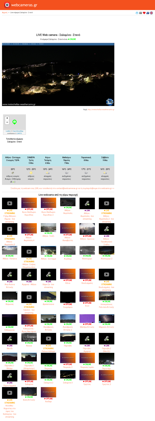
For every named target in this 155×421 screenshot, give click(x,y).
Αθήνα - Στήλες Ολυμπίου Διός (29, 259)
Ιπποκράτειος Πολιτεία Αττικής (106, 301)
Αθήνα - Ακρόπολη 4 (29, 234)
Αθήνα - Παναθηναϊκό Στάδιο (106, 237)
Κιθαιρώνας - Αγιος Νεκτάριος (29, 325)
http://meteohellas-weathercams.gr (101, 110)
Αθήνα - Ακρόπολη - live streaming (87, 211)
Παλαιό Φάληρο (48, 345)
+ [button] (7, 118)
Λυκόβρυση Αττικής (48, 324)
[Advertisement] (58, 24)
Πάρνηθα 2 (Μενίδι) (106, 345)
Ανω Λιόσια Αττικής (9, 280)
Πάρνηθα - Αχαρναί (87, 345)
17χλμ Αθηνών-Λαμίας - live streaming (9, 212)
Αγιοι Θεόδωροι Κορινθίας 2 (48, 209)
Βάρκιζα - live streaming (48, 280)
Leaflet (8, 131)
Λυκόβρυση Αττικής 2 (67, 324)
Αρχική (4, 12)
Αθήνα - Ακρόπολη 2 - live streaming (106, 212)
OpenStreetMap (18, 131)
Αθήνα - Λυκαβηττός (67, 234)
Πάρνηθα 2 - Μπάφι (9, 362)
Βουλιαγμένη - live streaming (106, 282)
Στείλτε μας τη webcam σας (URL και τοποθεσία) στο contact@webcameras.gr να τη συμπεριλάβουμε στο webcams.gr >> (62, 188)
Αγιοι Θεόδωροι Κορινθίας (29, 209)
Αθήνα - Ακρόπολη (67, 207)
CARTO (19, 133)
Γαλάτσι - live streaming (29, 305)
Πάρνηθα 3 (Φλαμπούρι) (29, 362)
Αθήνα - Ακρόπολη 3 (9, 237)
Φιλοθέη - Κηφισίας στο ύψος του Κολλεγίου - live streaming (9, 405)
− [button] (7, 122)
